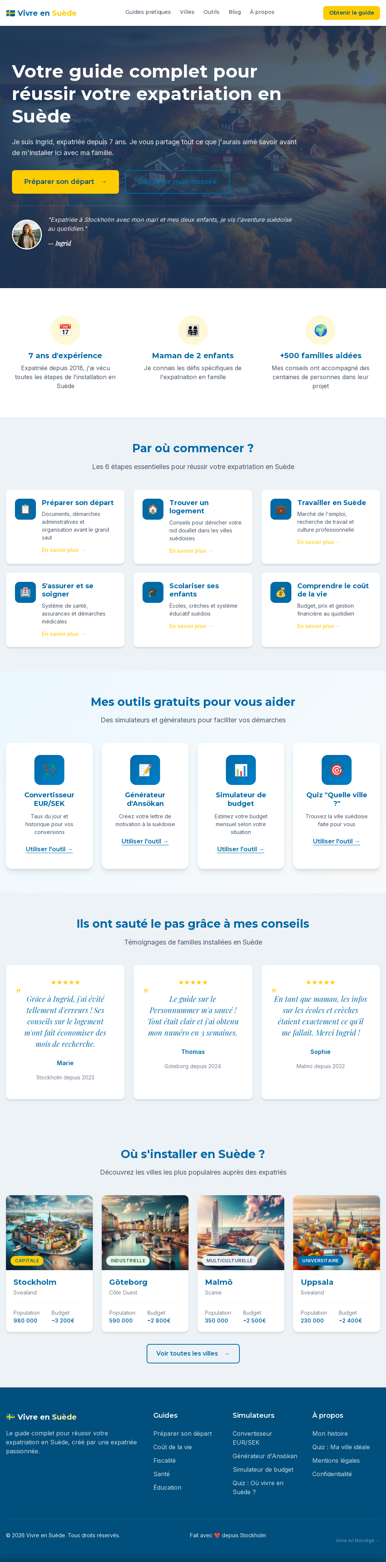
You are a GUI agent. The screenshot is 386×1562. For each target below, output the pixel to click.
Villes (187, 12)
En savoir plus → (63, 550)
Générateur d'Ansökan (265, 1456)
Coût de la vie (172, 1447)
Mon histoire (330, 1433)
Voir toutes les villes (187, 1353)
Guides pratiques (148, 12)
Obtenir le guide (351, 12)
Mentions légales (336, 1460)
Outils (211, 12)
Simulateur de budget (263, 1469)
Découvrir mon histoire (177, 182)
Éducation (167, 1487)
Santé (161, 1474)
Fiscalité (164, 1460)
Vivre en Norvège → (358, 1540)
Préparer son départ (59, 182)
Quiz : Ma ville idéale (341, 1447)
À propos (262, 12)
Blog (235, 12)
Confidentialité (332, 1474)
